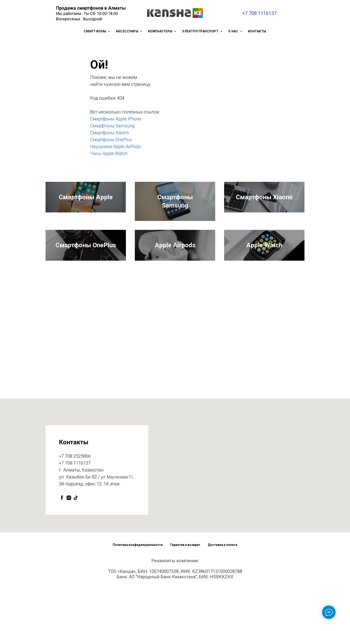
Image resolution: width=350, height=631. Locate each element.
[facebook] (62, 544)
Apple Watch (264, 277)
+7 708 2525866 (75, 502)
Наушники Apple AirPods (115, 146)
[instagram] (69, 544)
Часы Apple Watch (108, 153)
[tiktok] (76, 544)
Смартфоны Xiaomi (109, 132)
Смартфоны (95, 31)
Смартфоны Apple (86, 210)
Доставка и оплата (222, 591)
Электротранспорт (200, 31)
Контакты (257, 31)
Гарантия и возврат (185, 591)
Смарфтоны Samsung (112, 125)
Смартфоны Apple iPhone (115, 119)
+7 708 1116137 (259, 13)
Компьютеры (160, 31)
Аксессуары (127, 31)
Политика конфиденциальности (138, 591)
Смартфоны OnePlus (111, 139)
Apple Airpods (175, 277)
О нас (233, 31)
